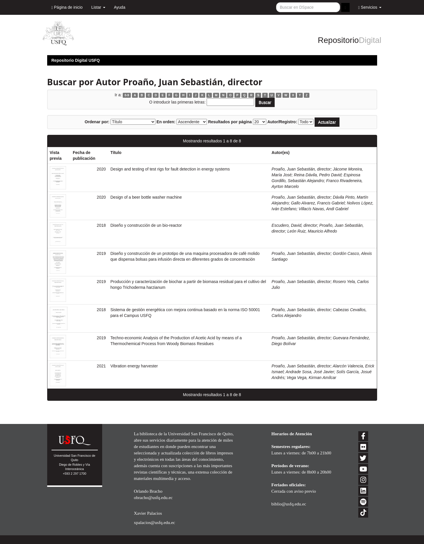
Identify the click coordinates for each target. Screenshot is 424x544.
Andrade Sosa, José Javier (310, 371)
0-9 (127, 95)
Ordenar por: (97, 121)
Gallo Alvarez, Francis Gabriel (317, 203)
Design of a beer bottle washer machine (146, 197)
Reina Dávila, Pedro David (317, 175)
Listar (98, 7)
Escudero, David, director (294, 225)
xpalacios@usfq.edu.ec (154, 522)
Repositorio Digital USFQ (76, 60)
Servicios (369, 7)
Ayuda (119, 7)
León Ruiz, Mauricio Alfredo (312, 231)
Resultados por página (230, 121)
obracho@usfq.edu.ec (153, 497)
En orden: (166, 121)
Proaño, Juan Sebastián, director (301, 169)
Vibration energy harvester (134, 366)
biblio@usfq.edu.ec (288, 503)
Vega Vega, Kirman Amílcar (311, 377)
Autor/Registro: (282, 121)
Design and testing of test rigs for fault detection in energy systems (170, 169)
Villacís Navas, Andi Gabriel (323, 208)
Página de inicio (67, 7)
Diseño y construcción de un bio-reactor (146, 225)
